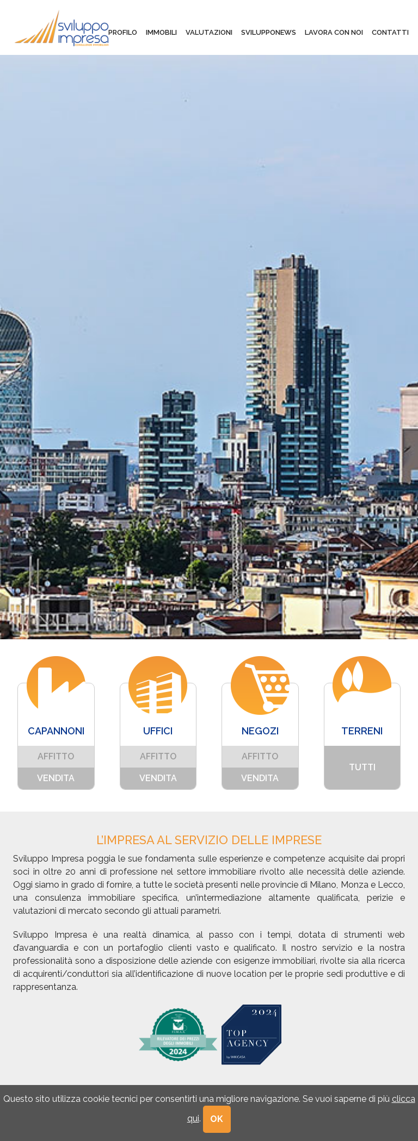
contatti (390, 32)
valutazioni (209, 32)
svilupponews (268, 32)
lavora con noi (334, 32)
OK (217, 1119)
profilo (122, 32)
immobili (161, 32)
